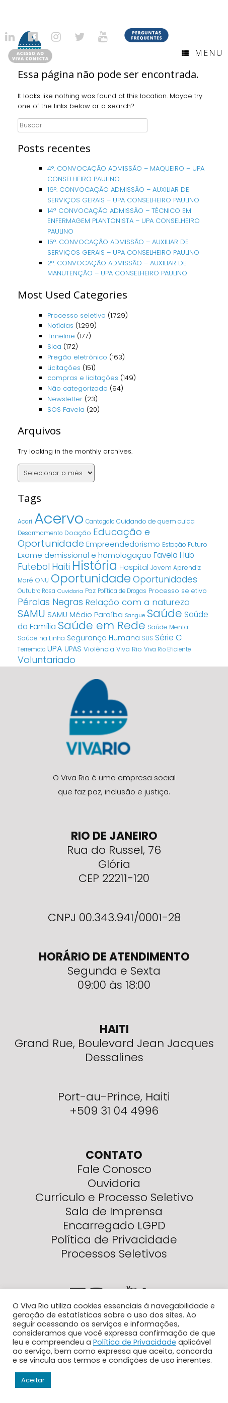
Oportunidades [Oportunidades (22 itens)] (165, 579)
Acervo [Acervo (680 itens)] (59, 518)
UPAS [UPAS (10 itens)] (73, 649)
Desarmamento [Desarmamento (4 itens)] (40, 533)
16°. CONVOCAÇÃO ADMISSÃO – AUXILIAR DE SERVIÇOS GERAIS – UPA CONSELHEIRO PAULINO (123, 195)
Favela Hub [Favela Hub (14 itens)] (174, 555)
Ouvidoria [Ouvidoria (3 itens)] (70, 591)
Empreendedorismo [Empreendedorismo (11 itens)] (123, 544)
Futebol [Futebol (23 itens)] (34, 567)
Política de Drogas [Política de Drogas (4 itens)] (122, 591)
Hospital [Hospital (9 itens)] (133, 567)
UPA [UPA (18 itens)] (54, 648)
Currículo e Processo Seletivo (114, 1197)
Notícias (60, 325)
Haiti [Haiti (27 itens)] (61, 566)
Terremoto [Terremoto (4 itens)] (31, 649)
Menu (202, 52)
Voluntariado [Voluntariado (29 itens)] (46, 659)
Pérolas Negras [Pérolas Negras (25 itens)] (50, 602)
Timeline (61, 336)
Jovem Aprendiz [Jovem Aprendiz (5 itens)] (175, 567)
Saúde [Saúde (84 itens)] (164, 613)
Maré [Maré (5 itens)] (25, 580)
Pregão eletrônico (77, 357)
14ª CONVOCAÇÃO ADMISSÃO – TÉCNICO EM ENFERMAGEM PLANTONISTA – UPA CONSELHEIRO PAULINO (123, 221)
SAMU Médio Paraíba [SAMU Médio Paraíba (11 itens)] (85, 615)
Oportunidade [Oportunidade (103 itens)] (91, 578)
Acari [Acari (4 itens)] (25, 522)
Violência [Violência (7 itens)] (99, 649)
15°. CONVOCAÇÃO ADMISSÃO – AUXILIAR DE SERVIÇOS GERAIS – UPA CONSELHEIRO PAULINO (123, 247)
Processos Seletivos (114, 1254)
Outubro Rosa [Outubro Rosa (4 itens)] (36, 591)
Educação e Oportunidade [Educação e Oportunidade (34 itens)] (84, 538)
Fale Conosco (114, 1169)
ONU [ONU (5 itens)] (42, 580)
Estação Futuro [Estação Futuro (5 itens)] (184, 544)
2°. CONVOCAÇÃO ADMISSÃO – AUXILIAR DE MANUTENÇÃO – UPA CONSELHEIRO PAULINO (117, 268)
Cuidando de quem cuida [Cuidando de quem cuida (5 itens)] (155, 521)
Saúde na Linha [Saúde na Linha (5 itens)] (41, 638)
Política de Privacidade (114, 1239)
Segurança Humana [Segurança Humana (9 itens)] (103, 638)
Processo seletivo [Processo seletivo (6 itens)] (177, 590)
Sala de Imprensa (114, 1211)
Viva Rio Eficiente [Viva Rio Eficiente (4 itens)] (167, 649)
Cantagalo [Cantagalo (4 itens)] (100, 522)
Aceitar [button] (33, 1380)
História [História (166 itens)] (94, 565)
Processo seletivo (76, 315)
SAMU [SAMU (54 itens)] (31, 614)
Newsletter (65, 399)
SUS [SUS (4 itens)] (147, 638)
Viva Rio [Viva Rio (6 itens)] (129, 649)
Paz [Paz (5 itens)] (90, 590)
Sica (54, 346)
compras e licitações (82, 378)
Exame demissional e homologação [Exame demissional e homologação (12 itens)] (84, 555)
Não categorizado (77, 388)
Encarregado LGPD (114, 1225)
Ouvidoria (114, 1183)
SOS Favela (66, 409)
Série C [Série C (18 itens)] (168, 637)
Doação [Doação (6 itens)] (77, 533)
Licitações (64, 368)
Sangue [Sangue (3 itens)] (135, 615)
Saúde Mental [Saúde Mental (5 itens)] (168, 627)
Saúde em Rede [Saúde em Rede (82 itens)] (101, 625)
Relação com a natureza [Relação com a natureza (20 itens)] (137, 602)
